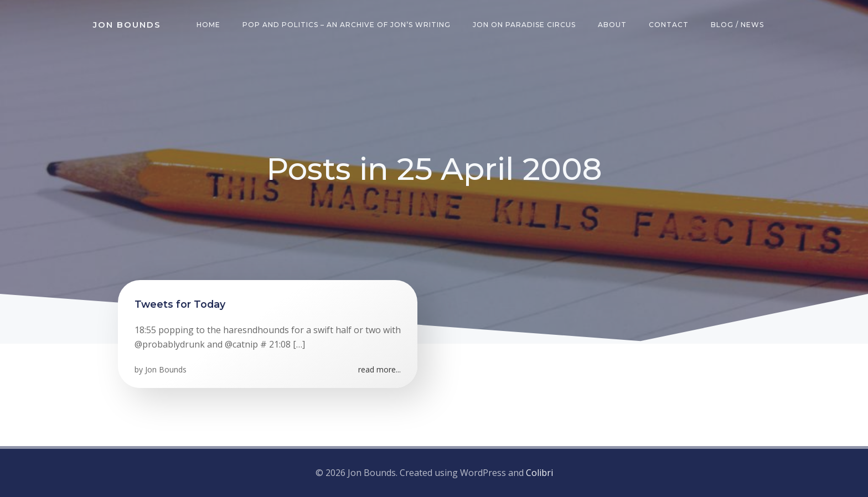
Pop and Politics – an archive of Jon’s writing (346, 24)
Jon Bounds (166, 369)
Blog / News (737, 24)
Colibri (539, 473)
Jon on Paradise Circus (524, 24)
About (612, 24)
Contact (669, 24)
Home (208, 24)
